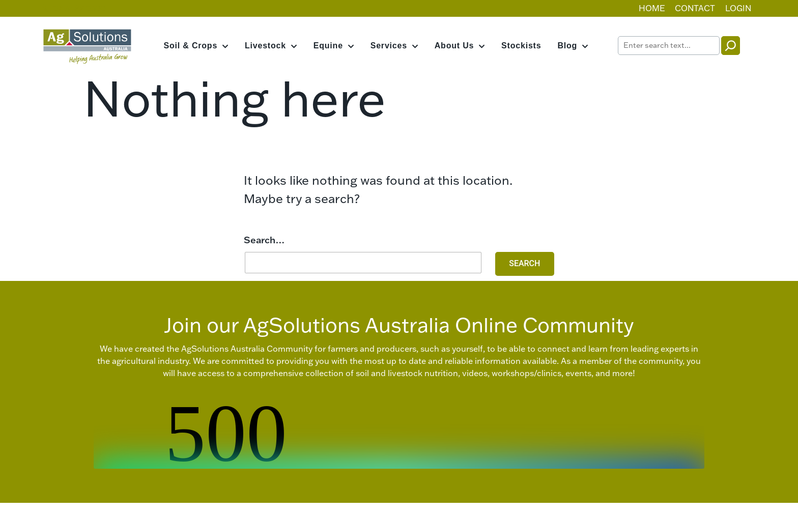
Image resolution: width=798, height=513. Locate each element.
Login (738, 8)
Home (652, 8)
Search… (264, 240)
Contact (695, 8)
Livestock (265, 45)
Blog (567, 45)
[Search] (730, 45)
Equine (328, 45)
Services (388, 45)
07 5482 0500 (74, 8)
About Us (454, 45)
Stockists (521, 45)
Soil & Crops (191, 45)
